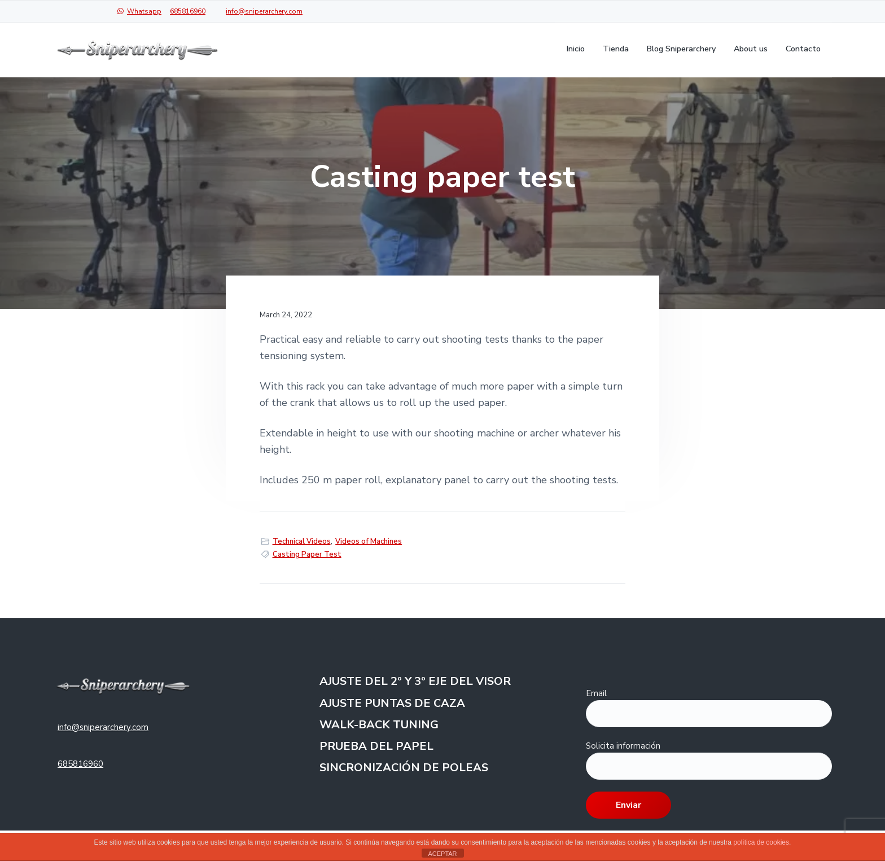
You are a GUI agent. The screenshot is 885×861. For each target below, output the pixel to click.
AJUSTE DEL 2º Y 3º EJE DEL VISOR (415, 682)
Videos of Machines (368, 541)
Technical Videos (302, 541)
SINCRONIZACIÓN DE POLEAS (403, 768)
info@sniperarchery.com (264, 11)
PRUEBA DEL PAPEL (376, 747)
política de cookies (761, 842)
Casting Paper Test (307, 554)
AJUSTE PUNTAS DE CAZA (392, 704)
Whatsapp (139, 11)
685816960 (187, 11)
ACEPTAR (442, 853)
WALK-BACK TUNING (379, 725)
